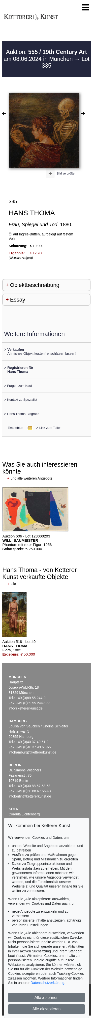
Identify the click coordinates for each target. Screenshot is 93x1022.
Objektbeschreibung (34, 285)
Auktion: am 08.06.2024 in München (45, 55)
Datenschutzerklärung (47, 983)
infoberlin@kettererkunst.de (30, 796)
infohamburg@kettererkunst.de (32, 752)
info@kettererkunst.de (26, 708)
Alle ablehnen (46, 997)
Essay (17, 300)
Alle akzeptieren (46, 1009)
